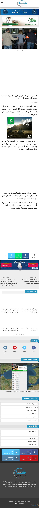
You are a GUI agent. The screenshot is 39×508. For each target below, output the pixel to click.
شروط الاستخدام (32, 431)
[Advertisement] (19, 72)
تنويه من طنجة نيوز (32, 441)
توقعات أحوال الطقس (31, 410)
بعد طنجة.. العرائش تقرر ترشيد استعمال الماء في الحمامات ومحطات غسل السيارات (30, 281)
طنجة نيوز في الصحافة (31, 438)
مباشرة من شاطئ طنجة (32, 416)
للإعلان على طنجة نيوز (31, 444)
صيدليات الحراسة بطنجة (32, 407)
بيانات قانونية (33, 434)
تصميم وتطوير (21, 504)
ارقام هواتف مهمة (33, 413)
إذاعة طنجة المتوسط (31, 420)
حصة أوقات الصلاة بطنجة (32, 404)
